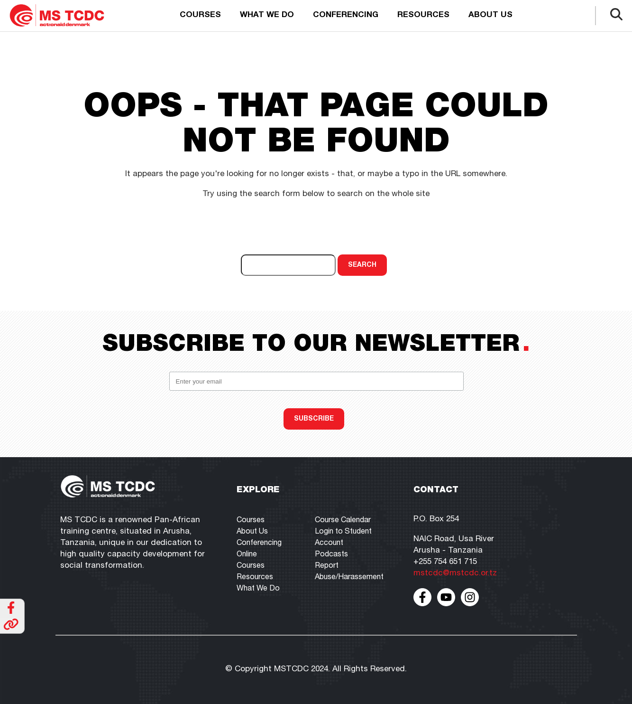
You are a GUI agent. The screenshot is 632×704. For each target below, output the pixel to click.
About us (490, 15)
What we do (267, 15)
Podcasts (331, 555)
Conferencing (345, 15)
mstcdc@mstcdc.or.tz (455, 574)
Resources (423, 15)
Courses (200, 15)
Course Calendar (343, 521)
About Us (252, 532)
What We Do (258, 589)
